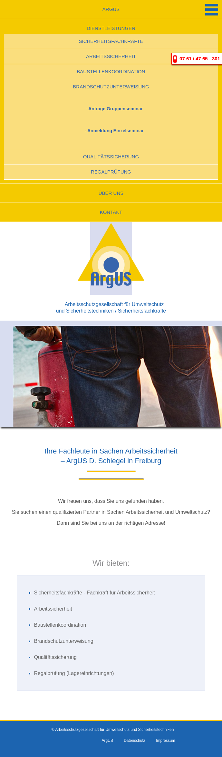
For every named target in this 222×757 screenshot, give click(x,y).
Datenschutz (134, 740)
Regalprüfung (111, 171)
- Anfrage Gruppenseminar (114, 108)
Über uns (111, 193)
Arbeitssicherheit (111, 56)
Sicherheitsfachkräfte (111, 41)
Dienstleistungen (111, 28)
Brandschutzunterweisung (111, 86)
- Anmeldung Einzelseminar (114, 130)
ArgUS (111, 9)
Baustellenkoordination (111, 71)
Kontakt (111, 212)
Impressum (165, 740)
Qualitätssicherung (111, 156)
